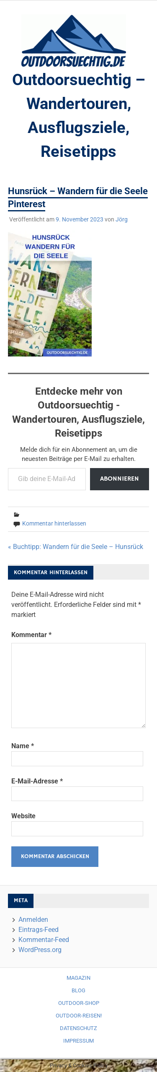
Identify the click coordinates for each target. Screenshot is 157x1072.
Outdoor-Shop (78, 1003)
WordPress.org (40, 950)
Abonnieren (119, 479)
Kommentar (31, 635)
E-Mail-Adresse (37, 781)
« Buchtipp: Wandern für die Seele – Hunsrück (75, 547)
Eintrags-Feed (38, 930)
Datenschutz (78, 1028)
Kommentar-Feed (43, 940)
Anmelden (33, 920)
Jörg (122, 219)
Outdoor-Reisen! (79, 1015)
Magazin (78, 978)
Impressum (78, 1041)
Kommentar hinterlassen (54, 523)
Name (22, 746)
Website (23, 816)
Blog (78, 990)
